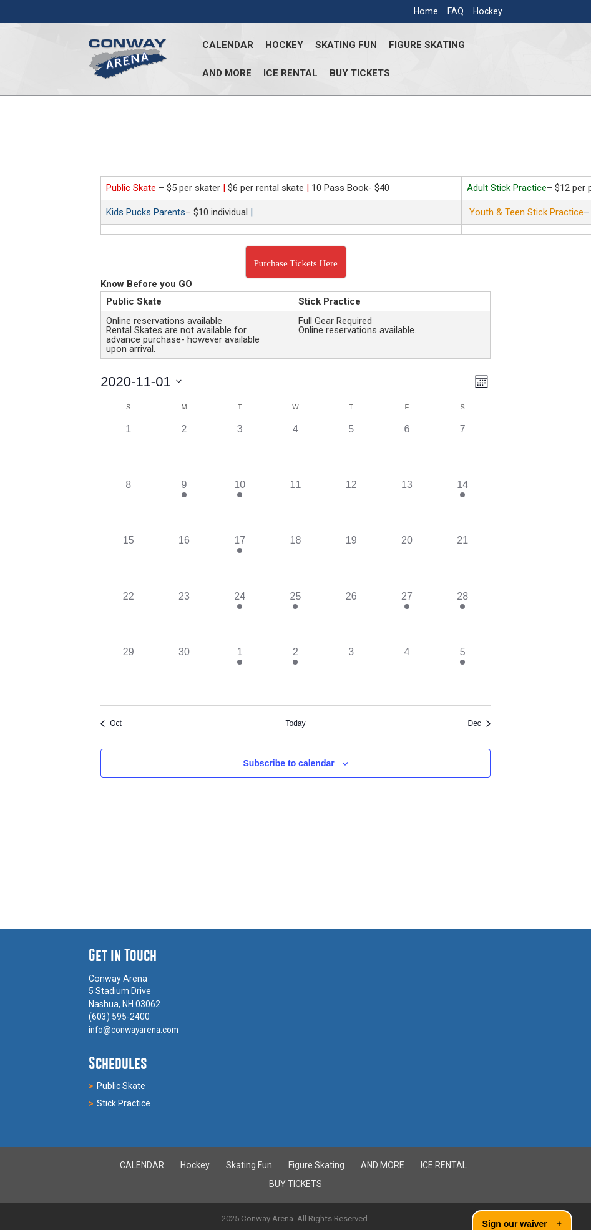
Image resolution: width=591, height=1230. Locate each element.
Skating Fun (346, 45)
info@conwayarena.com (138, 1030)
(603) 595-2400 (119, 1017)
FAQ (455, 11)
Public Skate (121, 1086)
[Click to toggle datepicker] (141, 381)
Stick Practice (123, 1103)
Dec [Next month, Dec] (479, 723)
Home (426, 11)
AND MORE (227, 73)
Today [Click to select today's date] (295, 723)
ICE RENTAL (290, 73)
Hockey (487, 11)
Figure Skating (427, 45)
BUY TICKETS (360, 73)
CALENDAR (227, 45)
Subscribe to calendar (288, 763)
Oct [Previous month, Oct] (111, 723)
